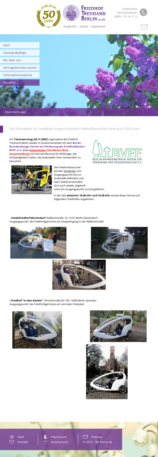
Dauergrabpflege (14, 53)
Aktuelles (9, 82)
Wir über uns (12, 60)
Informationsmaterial (17, 75)
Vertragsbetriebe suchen (20, 67)
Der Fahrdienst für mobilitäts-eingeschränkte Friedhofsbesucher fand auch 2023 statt (74, 128)
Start (6, 45)
